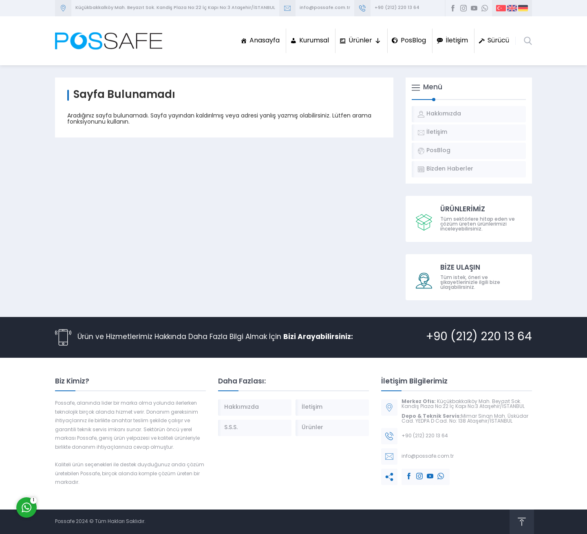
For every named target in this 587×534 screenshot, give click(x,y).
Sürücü (498, 41)
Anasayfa (264, 41)
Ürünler (365, 41)
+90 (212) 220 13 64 (397, 8)
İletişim (457, 41)
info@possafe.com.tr (325, 8)
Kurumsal (314, 41)
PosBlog (413, 41)
